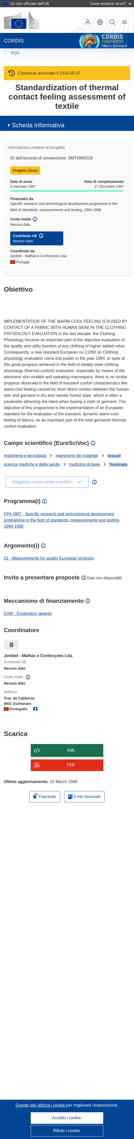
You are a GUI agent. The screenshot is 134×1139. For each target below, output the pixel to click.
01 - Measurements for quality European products (49, 558)
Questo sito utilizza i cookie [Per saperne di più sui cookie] (41, 1105)
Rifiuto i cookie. (67, 1130)
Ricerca (112, 22)
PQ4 (15, 53)
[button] (100, 22)
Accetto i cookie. (67, 1118)
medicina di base (84, 464)
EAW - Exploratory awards (28, 613)
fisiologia (118, 464)
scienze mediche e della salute (32, 464)
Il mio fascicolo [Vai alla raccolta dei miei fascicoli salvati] (84, 796)
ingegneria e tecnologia (25, 455)
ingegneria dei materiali (77, 455)
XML (71, 750)
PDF (71, 765)
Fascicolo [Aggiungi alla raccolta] (45, 796)
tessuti (114, 455)
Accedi (88, 22)
